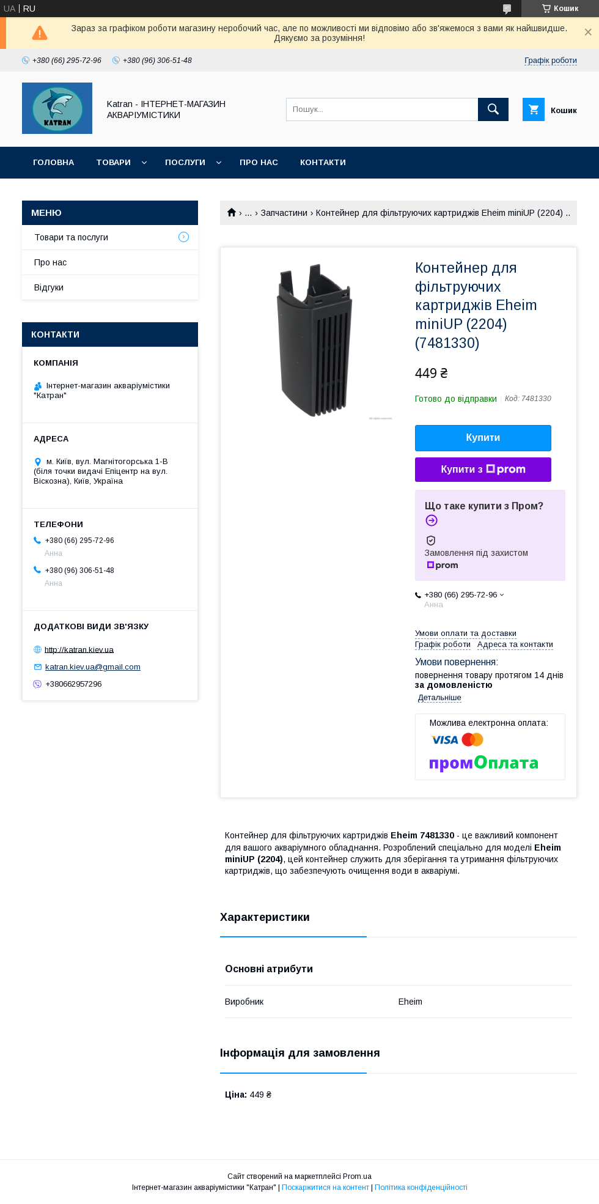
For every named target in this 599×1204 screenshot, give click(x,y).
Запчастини (284, 213)
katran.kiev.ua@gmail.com (93, 666)
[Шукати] (493, 109)
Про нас (259, 162)
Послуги (185, 162)
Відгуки (49, 287)
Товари (113, 162)
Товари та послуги (71, 237)
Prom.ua (357, 1176)
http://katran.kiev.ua (79, 649)
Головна (53, 162)
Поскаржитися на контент (325, 1187)
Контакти (323, 162)
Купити (483, 437)
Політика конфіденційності (421, 1187)
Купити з (483, 469)
